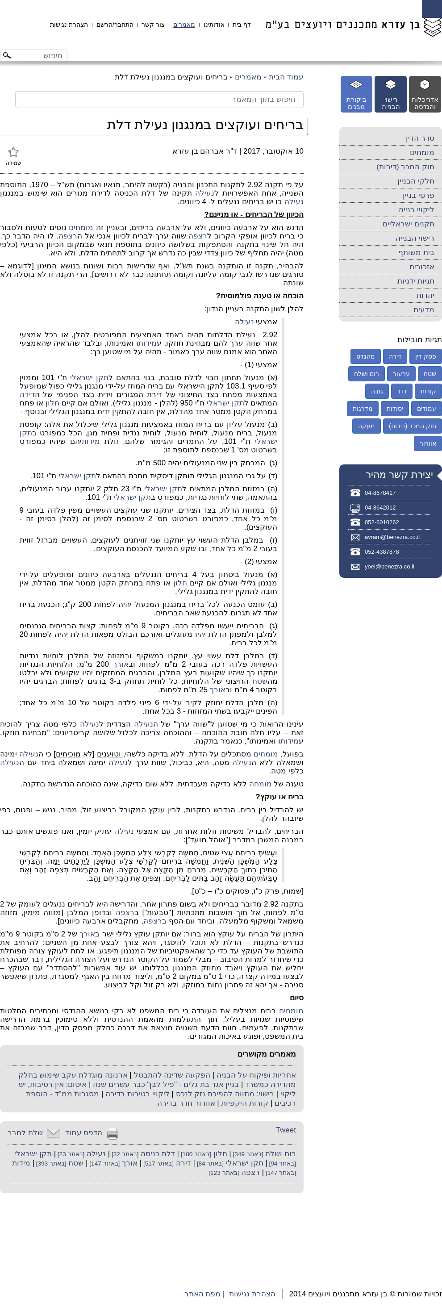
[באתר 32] (124, 1154)
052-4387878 (382, 551)
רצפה (197, 236)
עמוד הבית (286, 77)
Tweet (286, 1130)
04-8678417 (380, 492)
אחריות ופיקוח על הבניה (256, 1075)
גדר (402, 391)
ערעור (401, 373)
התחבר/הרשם (114, 24)
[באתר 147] (104, 1163)
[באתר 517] (158, 1163)
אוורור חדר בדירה (186, 1103)
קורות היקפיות (244, 1103)
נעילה (204, 193)
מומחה (260, 784)
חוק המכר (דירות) (405, 167)
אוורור (428, 443)
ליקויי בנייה (416, 209)
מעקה (366, 426)
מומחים (81, 227)
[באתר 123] (223, 1173)
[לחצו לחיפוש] (8, 56)
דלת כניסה (158, 1153)
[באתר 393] (50, 1163)
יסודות (395, 408)
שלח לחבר (25, 1132)
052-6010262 (382, 522)
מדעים (423, 309)
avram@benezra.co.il (392, 537)
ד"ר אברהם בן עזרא (204, 151)
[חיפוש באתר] (41, 55)
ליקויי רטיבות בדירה (137, 1094)
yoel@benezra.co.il (389, 566)
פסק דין (425, 356)
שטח (259, 681)
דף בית (242, 24)
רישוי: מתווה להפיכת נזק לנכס (225, 1094)
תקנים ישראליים (408, 224)
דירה (27, 394)
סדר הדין (420, 138)
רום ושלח (280, 1153)
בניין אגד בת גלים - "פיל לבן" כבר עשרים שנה (166, 1084)
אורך (121, 664)
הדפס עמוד (84, 1132)
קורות (428, 391)
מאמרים (184, 24)
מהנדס (365, 356)
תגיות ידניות (415, 281)
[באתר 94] (281, 1163)
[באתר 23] (70, 1154)
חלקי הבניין (415, 181)
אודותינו (214, 24)
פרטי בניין (418, 195)
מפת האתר (202, 1294)
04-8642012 (380, 507)
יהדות (425, 295)
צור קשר (153, 24)
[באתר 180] (195, 1154)
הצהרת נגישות (69, 24)
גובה (377, 391)
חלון (52, 403)
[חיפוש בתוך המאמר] (159, 99)
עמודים (426, 408)
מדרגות (363, 408)
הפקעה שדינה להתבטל (172, 1075)
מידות (147, 343)
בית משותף (416, 252)
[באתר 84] (209, 1163)
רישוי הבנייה (415, 238)
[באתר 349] (247, 1154)
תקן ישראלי (89, 377)
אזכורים (421, 267)
